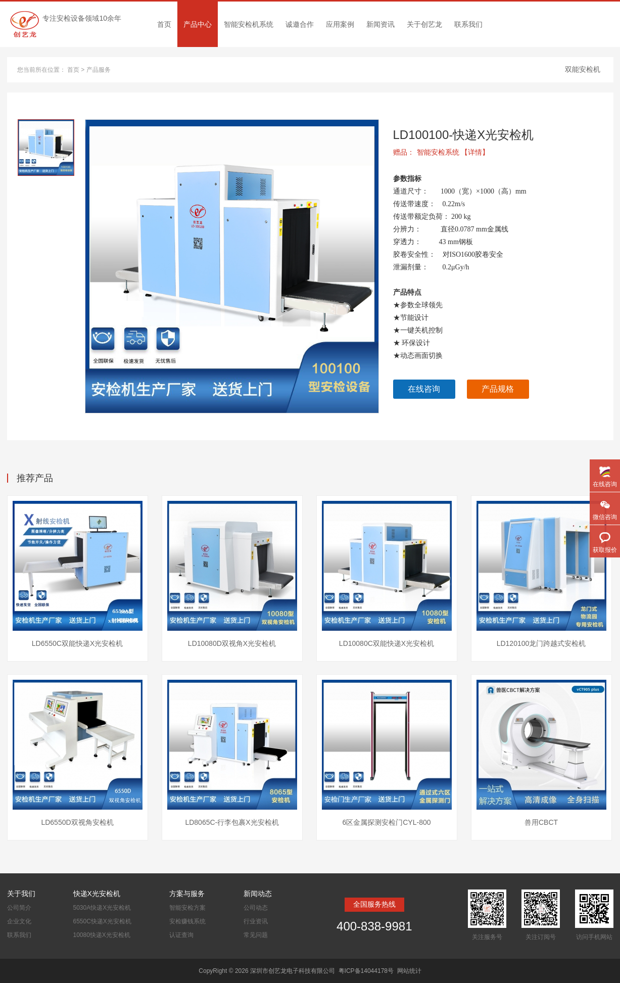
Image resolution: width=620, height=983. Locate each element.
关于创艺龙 (424, 24)
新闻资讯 (380, 24)
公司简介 (19, 907)
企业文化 (19, 921)
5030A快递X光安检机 (102, 907)
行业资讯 (256, 921)
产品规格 (498, 389)
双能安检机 (582, 69)
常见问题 (256, 935)
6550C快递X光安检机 (102, 921)
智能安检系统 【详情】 (453, 152)
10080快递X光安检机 (101, 935)
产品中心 (197, 24)
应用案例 (340, 24)
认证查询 (181, 935)
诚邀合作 (299, 24)
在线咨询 (424, 389)
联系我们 (468, 24)
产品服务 (98, 69)
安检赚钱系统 (187, 921)
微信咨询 (605, 517)
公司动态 (256, 907)
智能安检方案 (187, 907)
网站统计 (409, 970)
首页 (164, 24)
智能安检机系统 (248, 24)
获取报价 (605, 549)
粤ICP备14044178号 (366, 970)
